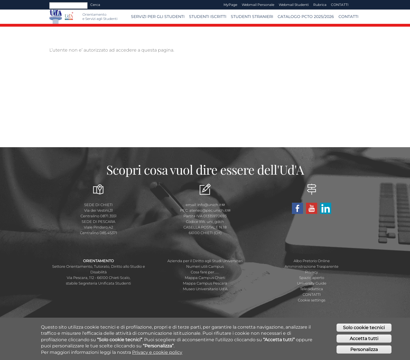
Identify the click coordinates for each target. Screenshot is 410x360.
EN (356, 4)
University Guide (311, 283)
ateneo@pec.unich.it (209, 210)
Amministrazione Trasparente (311, 266)
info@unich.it (211, 204)
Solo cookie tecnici (364, 330)
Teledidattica (311, 289)
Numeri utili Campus (205, 266)
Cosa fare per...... (205, 272)
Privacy (311, 272)
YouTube (312, 208)
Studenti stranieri (252, 16)
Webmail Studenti (294, 5)
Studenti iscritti (207, 16)
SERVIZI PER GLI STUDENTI (158, 16)
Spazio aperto (311, 277)
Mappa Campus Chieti (205, 277)
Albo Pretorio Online (312, 261)
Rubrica (319, 5)
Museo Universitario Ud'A (205, 289)
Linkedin (326, 208)
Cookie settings (311, 300)
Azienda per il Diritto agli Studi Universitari (205, 261)
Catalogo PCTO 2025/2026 (306, 16)
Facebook (298, 208)
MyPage (230, 5)
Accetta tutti (364, 341)
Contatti (348, 16)
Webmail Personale (258, 5)
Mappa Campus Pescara (205, 283)
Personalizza (364, 352)
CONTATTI (340, 5)
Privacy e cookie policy (157, 355)
